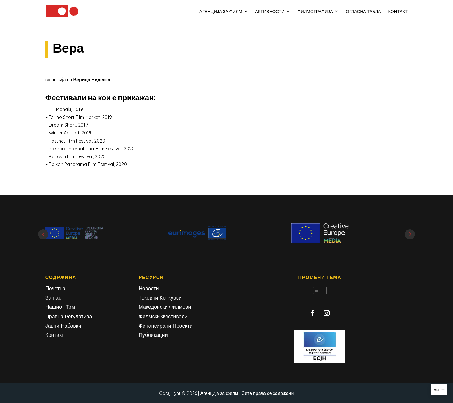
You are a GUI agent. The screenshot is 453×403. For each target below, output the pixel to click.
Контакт (54, 335)
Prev (43, 234)
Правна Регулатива (68, 316)
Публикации (153, 335)
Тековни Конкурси (160, 297)
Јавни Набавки (63, 325)
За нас (53, 297)
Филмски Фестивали (163, 316)
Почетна (55, 288)
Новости (149, 288)
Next (410, 234)
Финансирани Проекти (166, 325)
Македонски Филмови (165, 307)
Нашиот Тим (60, 307)
